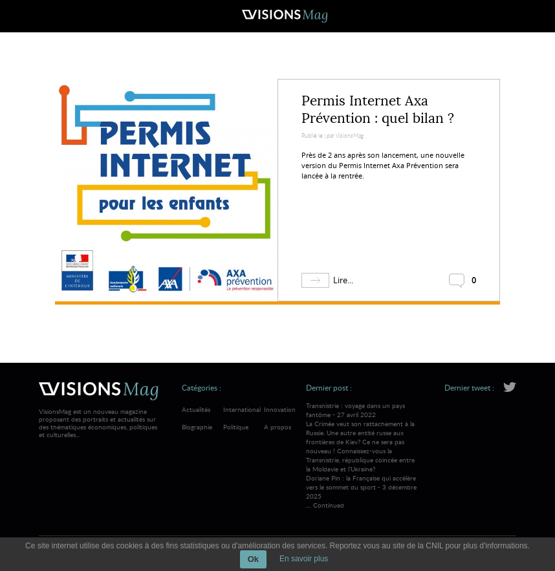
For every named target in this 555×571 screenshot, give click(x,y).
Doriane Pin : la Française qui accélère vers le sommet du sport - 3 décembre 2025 (361, 487)
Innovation (280, 409)
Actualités (196, 409)
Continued (328, 505)
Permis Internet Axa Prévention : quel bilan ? (377, 109)
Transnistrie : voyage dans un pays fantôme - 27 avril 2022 (363, 437)
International (242, 409)
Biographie (197, 426)
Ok (253, 559)
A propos (277, 426)
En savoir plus (303, 558)
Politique (235, 426)
